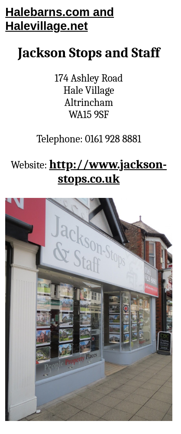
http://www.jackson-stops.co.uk (108, 171)
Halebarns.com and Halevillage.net (59, 19)
